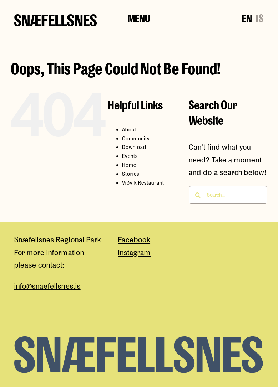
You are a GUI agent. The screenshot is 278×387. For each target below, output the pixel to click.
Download (134, 147)
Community (136, 138)
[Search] (198, 195)
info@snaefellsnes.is (47, 286)
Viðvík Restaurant (143, 183)
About (129, 130)
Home (129, 165)
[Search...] (228, 195)
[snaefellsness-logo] (55, 18)
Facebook (134, 239)
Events (130, 156)
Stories (130, 174)
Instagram (134, 252)
